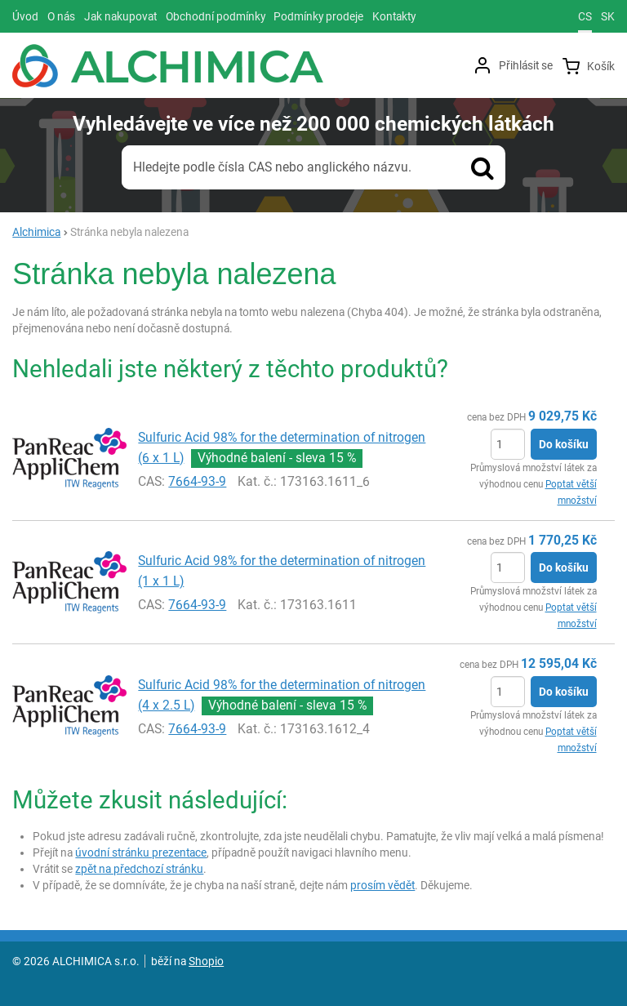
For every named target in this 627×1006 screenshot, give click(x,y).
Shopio (206, 961)
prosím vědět (382, 885)
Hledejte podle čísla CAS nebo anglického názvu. (272, 167)
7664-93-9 (197, 481)
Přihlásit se (526, 65)
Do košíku (564, 444)
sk (608, 16)
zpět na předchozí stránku (139, 868)
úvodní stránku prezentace (141, 852)
